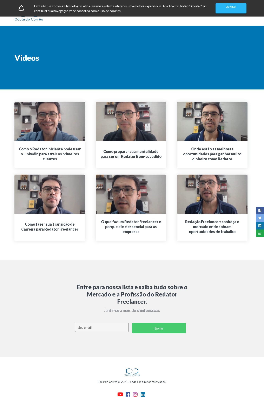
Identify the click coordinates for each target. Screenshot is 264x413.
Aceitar (231, 7)
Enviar (158, 328)
